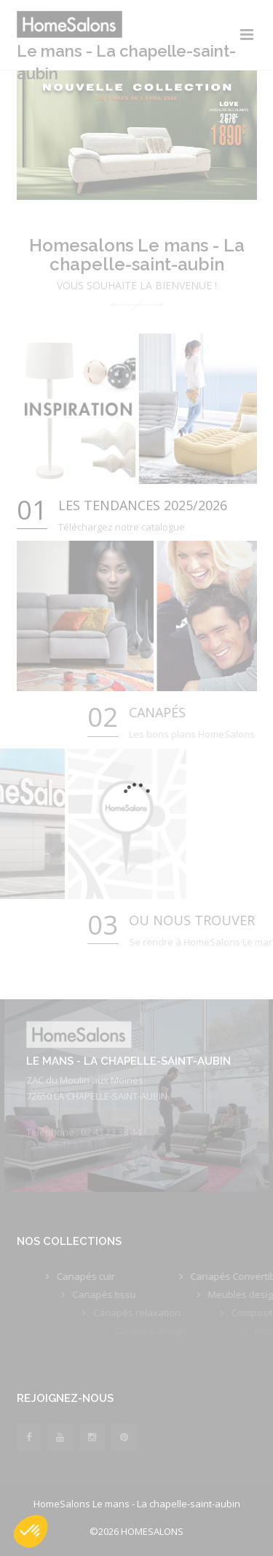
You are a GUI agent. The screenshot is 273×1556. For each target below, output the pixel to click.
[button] (30, 1531)
